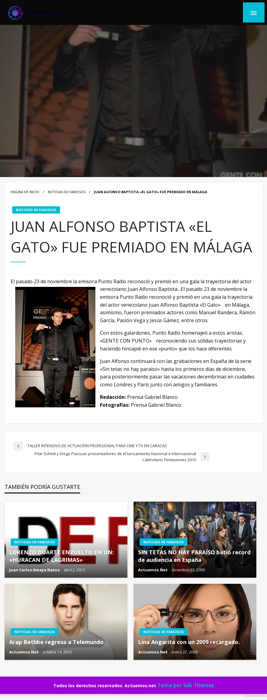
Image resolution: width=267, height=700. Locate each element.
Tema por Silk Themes (185, 685)
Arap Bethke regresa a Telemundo (56, 642)
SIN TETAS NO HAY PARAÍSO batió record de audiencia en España (194, 556)
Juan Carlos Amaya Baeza (35, 570)
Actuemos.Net (153, 570)
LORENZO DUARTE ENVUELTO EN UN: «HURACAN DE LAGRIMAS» (61, 556)
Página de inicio (25, 192)
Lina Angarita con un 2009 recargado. (189, 642)
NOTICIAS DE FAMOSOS (66, 192)
